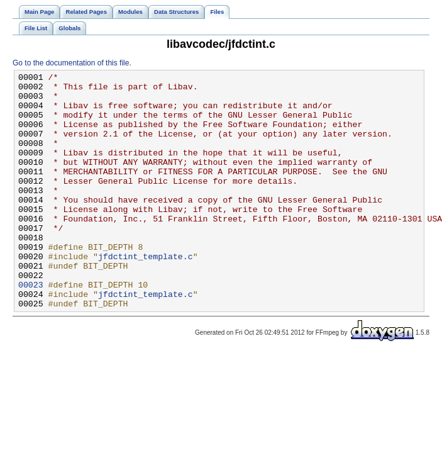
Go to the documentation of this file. (72, 63)
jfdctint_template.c (145, 293)
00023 (30, 327)
